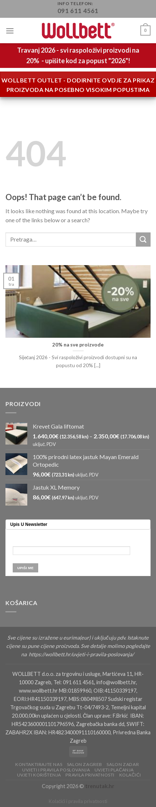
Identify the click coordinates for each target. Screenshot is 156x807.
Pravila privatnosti (90, 775)
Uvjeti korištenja (39, 775)
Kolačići (130, 775)
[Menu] (9, 31)
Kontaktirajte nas (38, 764)
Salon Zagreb (84, 764)
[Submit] (143, 239)
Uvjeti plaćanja (114, 769)
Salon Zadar (123, 764)
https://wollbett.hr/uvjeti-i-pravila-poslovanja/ (82, 654)
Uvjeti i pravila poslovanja (56, 769)
